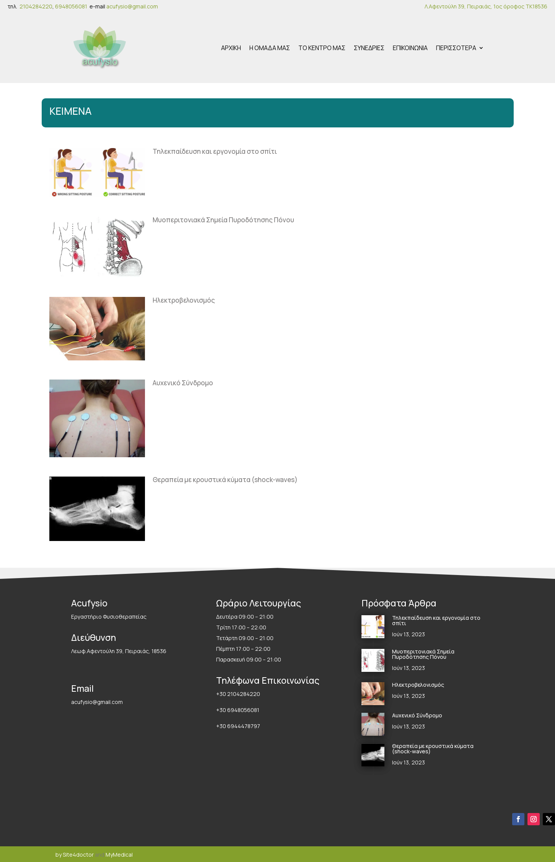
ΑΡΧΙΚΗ (231, 47)
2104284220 (36, 6)
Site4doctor (78, 853)
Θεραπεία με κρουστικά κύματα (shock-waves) (225, 478)
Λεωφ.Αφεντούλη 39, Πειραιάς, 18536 (118, 649)
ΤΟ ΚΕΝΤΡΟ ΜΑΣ (321, 47)
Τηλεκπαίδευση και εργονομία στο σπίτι (215, 150)
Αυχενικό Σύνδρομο (183, 381)
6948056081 (72, 6)
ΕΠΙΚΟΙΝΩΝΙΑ (410, 47)
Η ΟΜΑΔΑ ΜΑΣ (269, 47)
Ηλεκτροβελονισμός (184, 299)
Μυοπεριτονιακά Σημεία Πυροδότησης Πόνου (223, 218)
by (58, 853)
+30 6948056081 (237, 708)
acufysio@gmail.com (132, 6)
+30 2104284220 (238, 692)
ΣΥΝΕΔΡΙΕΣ (369, 47)
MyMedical (119, 853)
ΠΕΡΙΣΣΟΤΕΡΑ (456, 47)
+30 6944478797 (238, 724)
